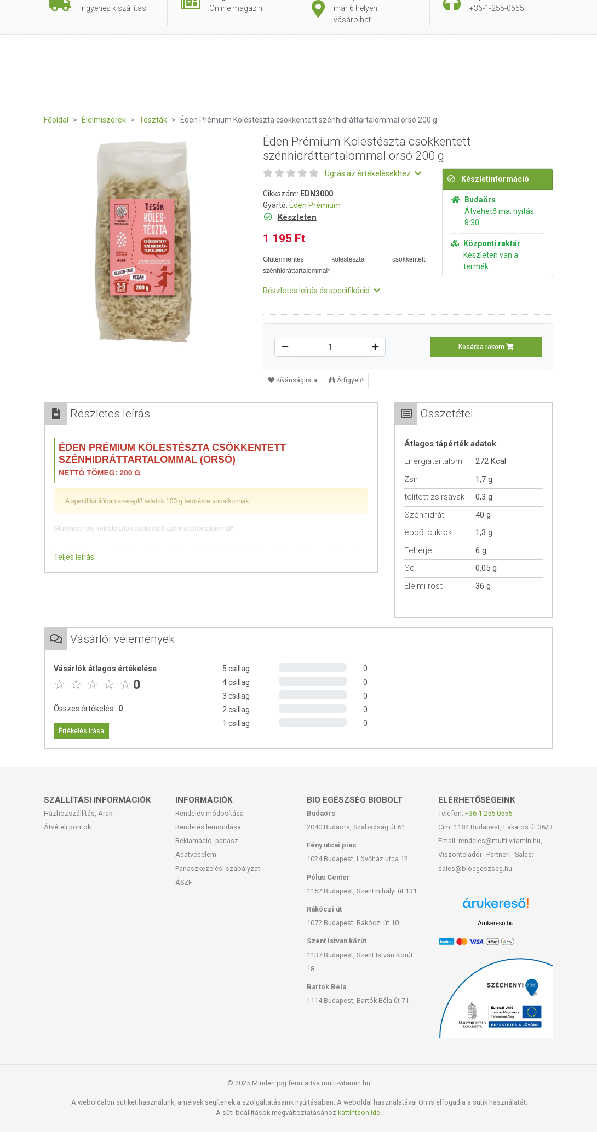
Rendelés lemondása (208, 827)
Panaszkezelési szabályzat (217, 868)
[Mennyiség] (330, 347)
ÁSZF (183, 882)
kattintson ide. (360, 1112)
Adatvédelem (195, 854)
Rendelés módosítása (209, 813)
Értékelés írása (81, 731)
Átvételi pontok (67, 827)
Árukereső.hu (495, 923)
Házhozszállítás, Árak (78, 813)
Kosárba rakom (486, 347)
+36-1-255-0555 (488, 813)
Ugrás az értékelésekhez (373, 173)
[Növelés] (375, 347)
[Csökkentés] (284, 347)
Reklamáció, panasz (206, 841)
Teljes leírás (74, 557)
